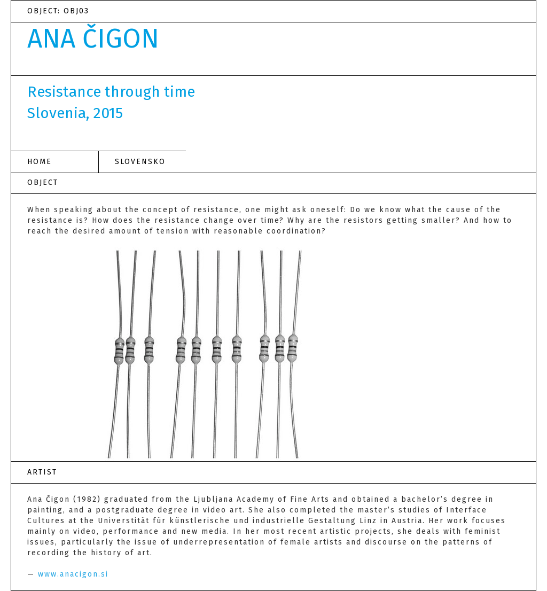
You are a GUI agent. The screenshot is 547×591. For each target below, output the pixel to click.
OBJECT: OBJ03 (58, 10)
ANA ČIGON (93, 39)
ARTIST (42, 472)
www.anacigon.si (73, 574)
